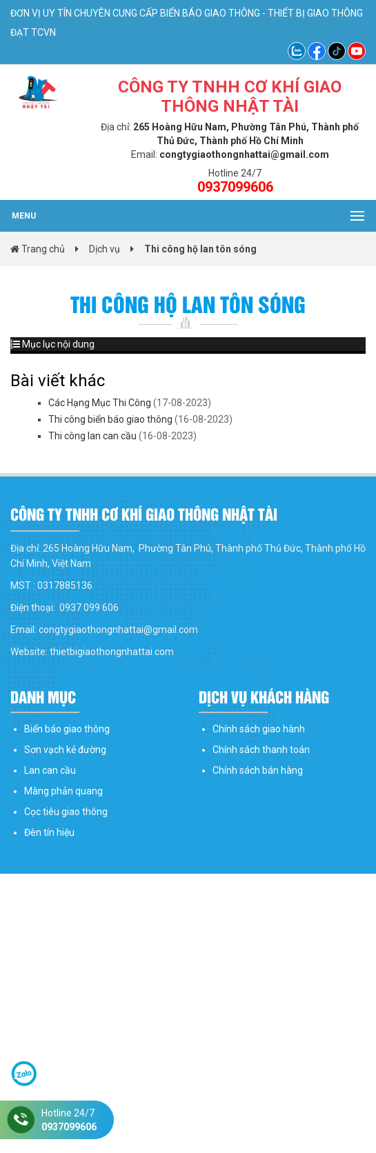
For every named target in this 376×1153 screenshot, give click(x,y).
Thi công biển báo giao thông (110, 419)
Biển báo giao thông (67, 728)
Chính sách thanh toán (261, 749)
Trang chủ (37, 248)
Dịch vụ (104, 248)
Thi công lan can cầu (92, 435)
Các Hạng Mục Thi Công (99, 402)
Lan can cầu (50, 770)
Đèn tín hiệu (49, 832)
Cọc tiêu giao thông (66, 811)
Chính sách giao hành (258, 728)
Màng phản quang (63, 790)
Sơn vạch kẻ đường (65, 749)
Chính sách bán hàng (257, 770)
